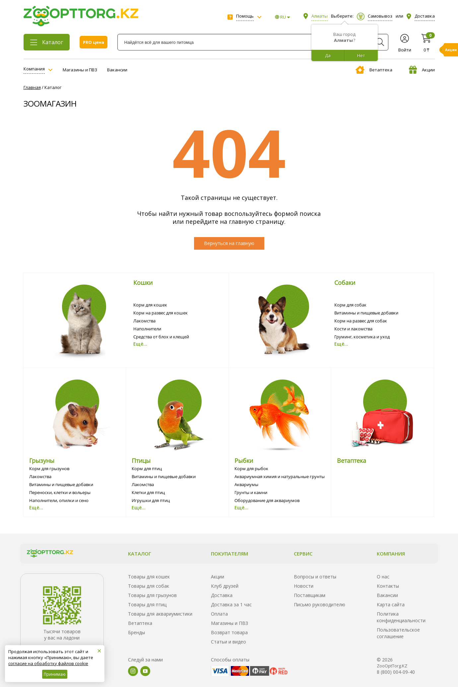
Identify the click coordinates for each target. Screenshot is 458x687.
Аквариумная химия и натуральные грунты (279, 476)
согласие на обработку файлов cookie (48, 663)
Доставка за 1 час (231, 604)
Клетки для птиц (148, 492)
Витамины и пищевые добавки (366, 313)
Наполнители (147, 329)
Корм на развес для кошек (160, 313)
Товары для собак (148, 586)
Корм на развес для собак (360, 321)
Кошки (143, 283)
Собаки (344, 283)
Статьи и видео (228, 642)
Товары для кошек (149, 576)
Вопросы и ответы (315, 576)
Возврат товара (229, 632)
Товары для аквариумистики (160, 614)
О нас (383, 576)
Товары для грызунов (152, 595)
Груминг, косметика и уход (362, 337)
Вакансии (117, 70)
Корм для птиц (147, 469)
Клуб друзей (224, 586)
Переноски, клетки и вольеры (60, 492)
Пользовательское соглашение (398, 633)
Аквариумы (246, 484)
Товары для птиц (147, 604)
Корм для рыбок (251, 469)
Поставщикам (309, 595)
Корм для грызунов (49, 469)
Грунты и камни (250, 492)
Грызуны (41, 461)
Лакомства (144, 321)
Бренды (136, 632)
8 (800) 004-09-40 (396, 672)
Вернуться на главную (229, 243)
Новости (303, 586)
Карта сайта (391, 604)
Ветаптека (374, 70)
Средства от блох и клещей (161, 337)
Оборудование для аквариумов (266, 500)
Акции (422, 70)
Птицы (141, 461)
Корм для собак (350, 305)
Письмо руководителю (319, 604)
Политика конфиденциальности (401, 617)
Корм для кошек (150, 305)
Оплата (219, 614)
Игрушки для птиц (151, 500)
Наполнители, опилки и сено (59, 500)
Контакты (388, 586)
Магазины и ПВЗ (80, 70)
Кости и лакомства (353, 329)
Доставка (221, 595)
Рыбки (243, 461)
